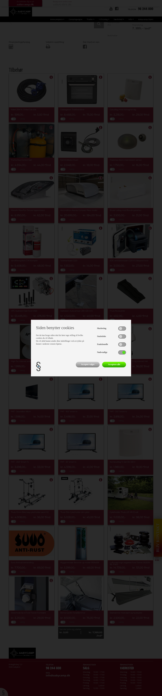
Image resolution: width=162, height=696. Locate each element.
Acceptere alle (114, 364)
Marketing (101, 328)
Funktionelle (102, 344)
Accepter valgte (87, 364)
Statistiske (101, 336)
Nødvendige (102, 352)
